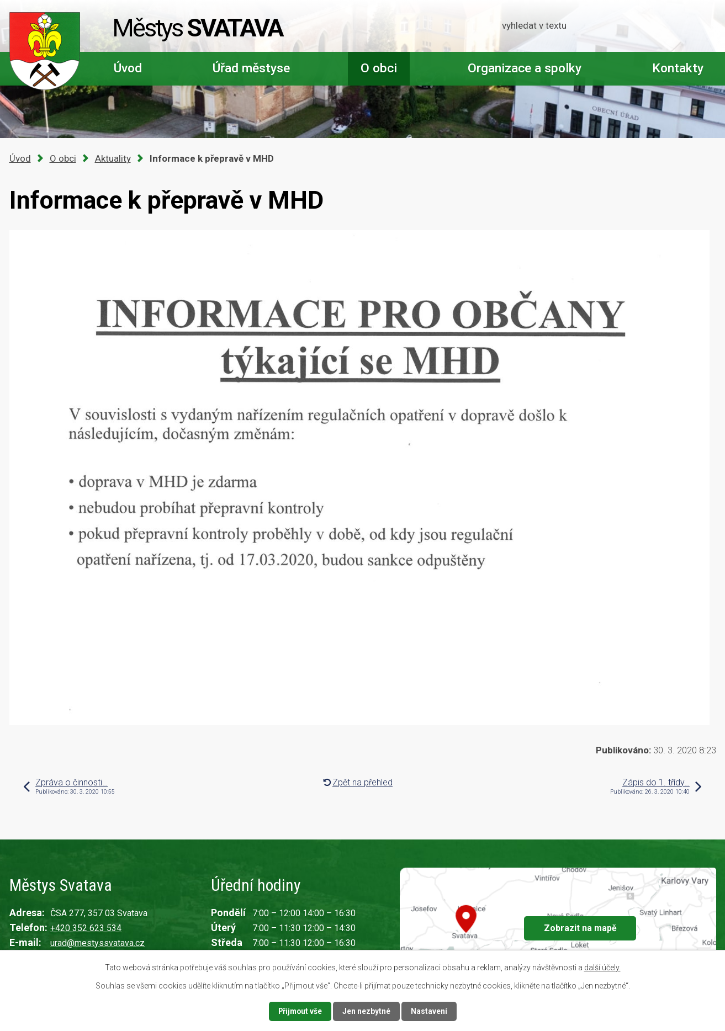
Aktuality (113, 158)
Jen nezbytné (367, 1011)
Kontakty (677, 68)
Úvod (128, 68)
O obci (379, 68)
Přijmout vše (300, 1011)
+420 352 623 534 (85, 928)
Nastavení (430, 1011)
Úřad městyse (251, 68)
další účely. (602, 967)
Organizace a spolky (524, 68)
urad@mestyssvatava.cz (97, 943)
